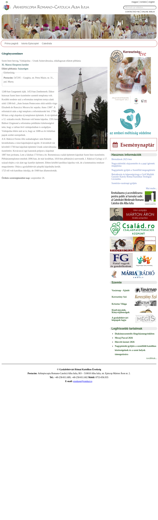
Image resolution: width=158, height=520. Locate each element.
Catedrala (47, 43)
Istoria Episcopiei (30, 43)
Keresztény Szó (119, 297)
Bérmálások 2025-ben (121, 159)
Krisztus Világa (119, 304)
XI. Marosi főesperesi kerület (15, 65)
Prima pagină (11, 43)
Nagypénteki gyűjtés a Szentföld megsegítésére (133, 170)
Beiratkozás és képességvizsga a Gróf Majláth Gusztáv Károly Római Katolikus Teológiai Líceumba (132, 176)
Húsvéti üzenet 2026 (124, 342)
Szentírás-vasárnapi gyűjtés (124, 183)
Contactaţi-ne (132, 11)
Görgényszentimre (12, 53)
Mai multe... (151, 188)
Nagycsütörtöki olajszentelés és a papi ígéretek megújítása (133, 164)
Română (143, 2)
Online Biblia (148, 11)
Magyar (135, 2)
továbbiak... (151, 358)
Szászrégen (23, 68)
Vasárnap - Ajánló (120, 290)
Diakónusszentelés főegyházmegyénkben (134, 334)
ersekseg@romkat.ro (82, 381)
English (151, 2)
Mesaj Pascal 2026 (124, 338)
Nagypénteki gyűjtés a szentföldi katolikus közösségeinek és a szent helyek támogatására (135, 350)
